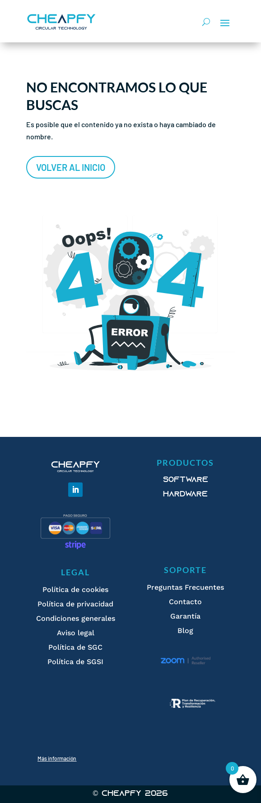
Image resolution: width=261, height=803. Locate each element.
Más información (56, 758)
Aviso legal (75, 633)
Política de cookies (75, 589)
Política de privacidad (75, 604)
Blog (185, 630)
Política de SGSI (75, 661)
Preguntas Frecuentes (185, 587)
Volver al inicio (70, 167)
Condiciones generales (75, 618)
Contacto (185, 601)
